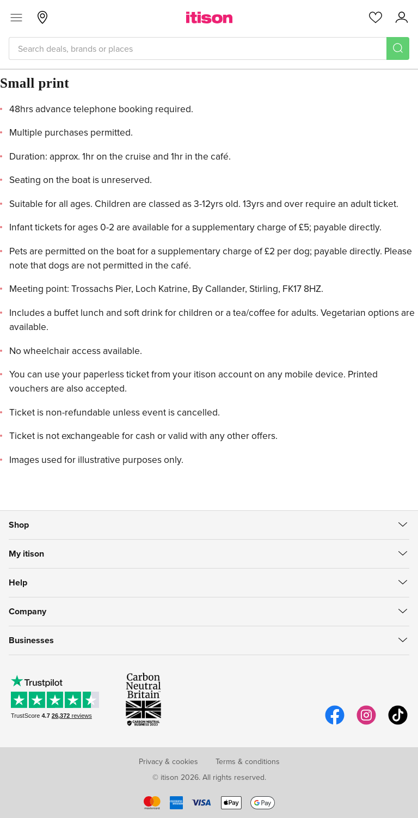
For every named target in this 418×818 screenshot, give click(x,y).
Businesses (31, 640)
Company (27, 611)
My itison (26, 553)
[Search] (397, 48)
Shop (19, 524)
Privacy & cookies (168, 761)
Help (18, 582)
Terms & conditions (248, 761)
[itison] (209, 17)
